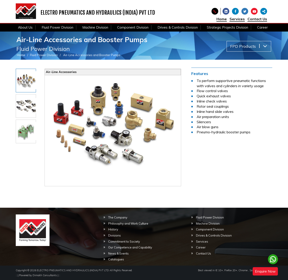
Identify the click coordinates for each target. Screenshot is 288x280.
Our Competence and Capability (130, 247)
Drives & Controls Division (178, 27)
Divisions (114, 235)
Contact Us (257, 19)
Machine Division (95, 27)
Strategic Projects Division (227, 27)
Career (262, 27)
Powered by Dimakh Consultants (38, 275)
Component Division (132, 27)
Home (221, 19)
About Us (25, 27)
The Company (117, 217)
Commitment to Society (124, 241)
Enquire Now (265, 271)
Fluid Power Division (57, 27)
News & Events (118, 253)
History (113, 229)
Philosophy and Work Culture (128, 223)
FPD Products (248, 46)
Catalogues (116, 259)
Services (237, 19)
